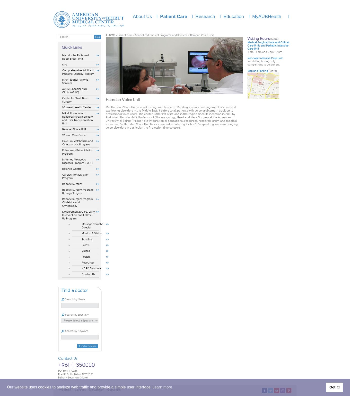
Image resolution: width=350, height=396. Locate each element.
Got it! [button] (334, 387)
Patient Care (125, 35)
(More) (83, 377)
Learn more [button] (162, 387)
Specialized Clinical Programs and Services (161, 35)
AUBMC (110, 35)
